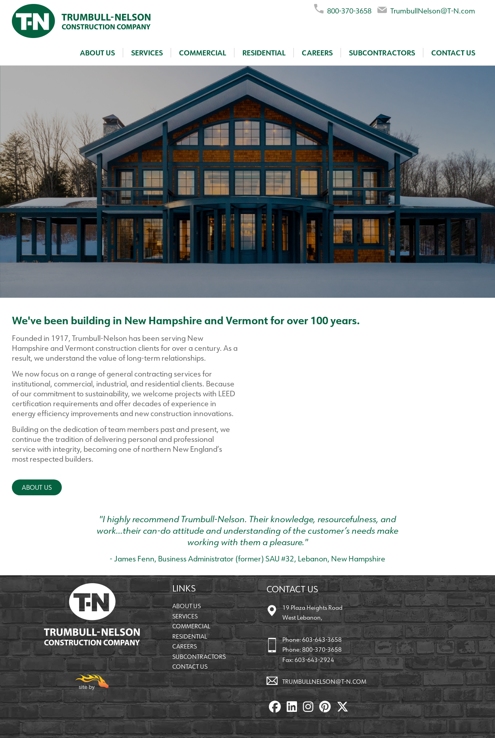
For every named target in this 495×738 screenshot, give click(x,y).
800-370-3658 (342, 9)
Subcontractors (382, 52)
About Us (97, 52)
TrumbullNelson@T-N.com (426, 9)
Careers (317, 52)
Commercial (202, 52)
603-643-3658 (322, 639)
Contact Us (453, 52)
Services (147, 52)
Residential (264, 52)
